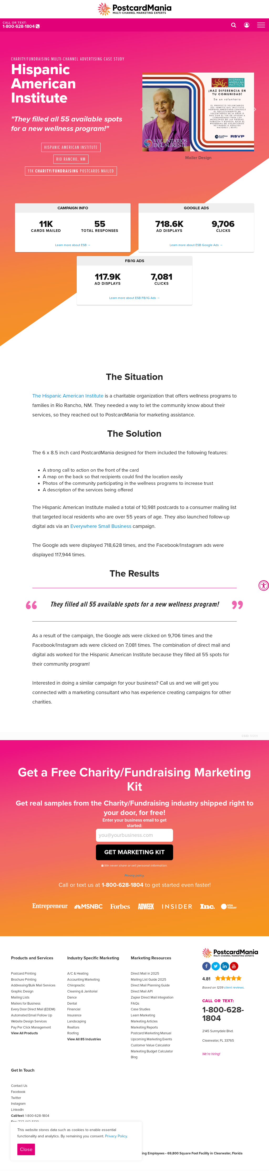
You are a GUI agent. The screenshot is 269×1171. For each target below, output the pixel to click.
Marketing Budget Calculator (152, 1051)
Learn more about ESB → (73, 245)
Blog (134, 1057)
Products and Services (32, 958)
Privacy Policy (116, 1136)
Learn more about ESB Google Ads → (196, 245)
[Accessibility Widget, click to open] (263, 585)
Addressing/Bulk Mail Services (33, 985)
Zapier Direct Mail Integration (152, 997)
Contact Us (19, 1086)
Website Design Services (29, 1021)
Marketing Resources (151, 958)
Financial (73, 1009)
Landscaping (76, 1021)
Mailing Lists (20, 997)
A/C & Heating (77, 973)
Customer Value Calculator (150, 1045)
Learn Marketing (143, 1015)
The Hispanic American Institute (68, 396)
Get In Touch (22, 1070)
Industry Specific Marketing (93, 958)
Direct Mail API (142, 991)
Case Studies (140, 1009)
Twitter (16, 1098)
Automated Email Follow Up (31, 1015)
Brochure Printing (23, 979)
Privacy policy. (134, 875)
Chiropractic (76, 985)
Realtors (73, 1027)
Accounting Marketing (83, 979)
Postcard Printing (23, 973)
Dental (72, 1003)
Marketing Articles (144, 1021)
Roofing (73, 1033)
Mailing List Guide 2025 (148, 979)
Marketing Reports (144, 1027)
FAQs (135, 1003)
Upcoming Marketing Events (151, 1039)
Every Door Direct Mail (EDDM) (33, 1009)
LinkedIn (17, 1110)
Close (26, 1149)
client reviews (234, 987)
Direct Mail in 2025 (145, 973)
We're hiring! (211, 1054)
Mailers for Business (25, 1003)
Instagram (18, 1104)
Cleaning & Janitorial (82, 991)
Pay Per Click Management (31, 1027)
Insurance (74, 1015)
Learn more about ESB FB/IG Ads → (134, 298)
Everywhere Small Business (100, 526)
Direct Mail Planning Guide (150, 985)
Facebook (18, 1092)
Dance (72, 997)
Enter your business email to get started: (134, 822)
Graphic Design (22, 991)
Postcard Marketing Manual (151, 1033)
